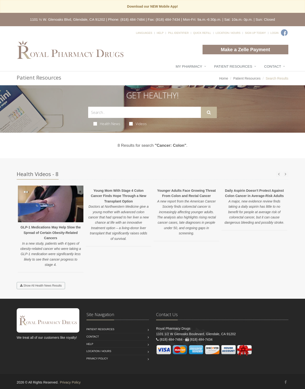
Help (160, 32)
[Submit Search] (209, 112)
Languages (144, 32)
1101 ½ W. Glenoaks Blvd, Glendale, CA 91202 (67, 19)
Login (274, 32)
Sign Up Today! (255, 32)
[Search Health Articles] (144, 112)
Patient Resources (233, 66)
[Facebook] (284, 32)
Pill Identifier (178, 32)
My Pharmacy (189, 66)
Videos (138, 123)
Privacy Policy (97, 358)
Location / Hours (228, 32)
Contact (272, 66)
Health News (106, 123)
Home (223, 78)
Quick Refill (202, 32)
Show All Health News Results (41, 285)
